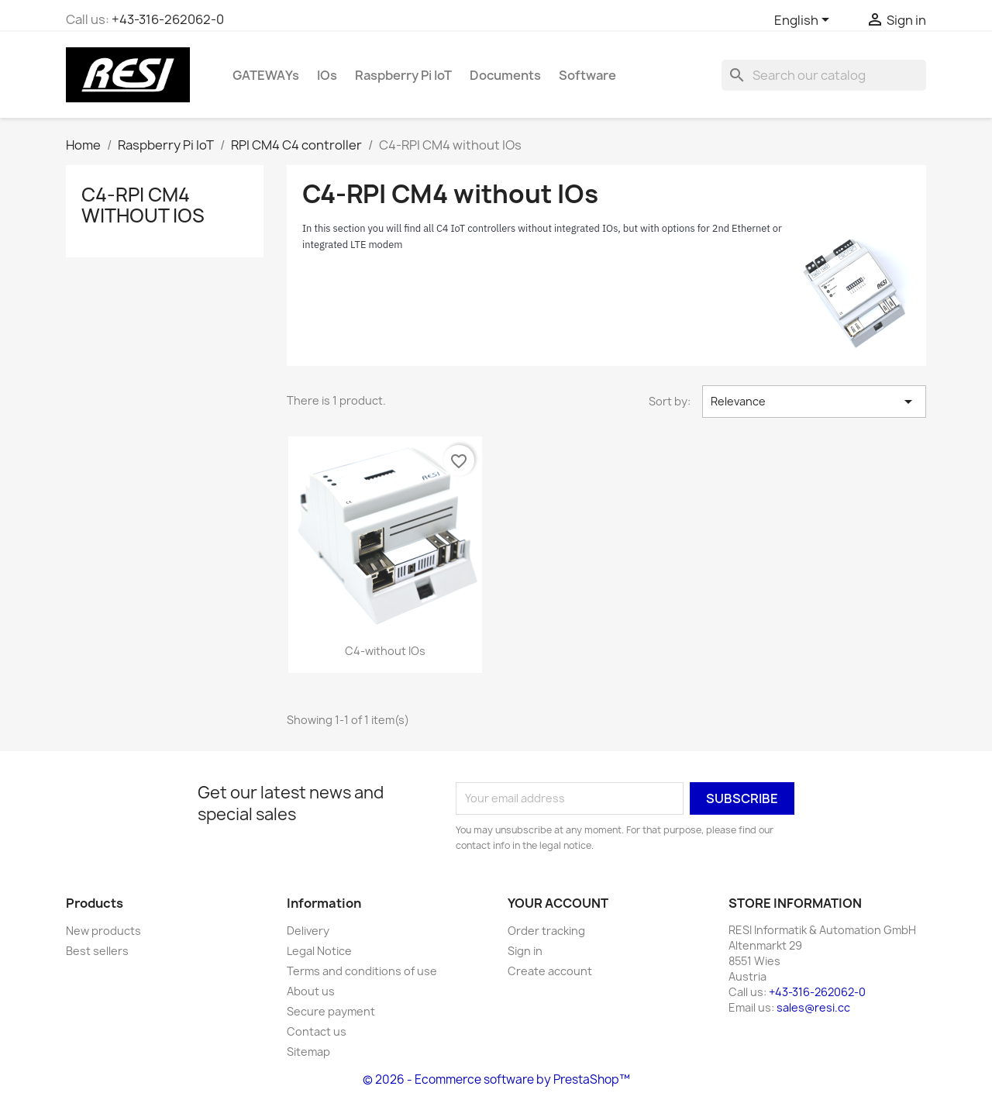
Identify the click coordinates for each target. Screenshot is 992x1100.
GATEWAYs (265, 75)
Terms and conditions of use (362, 971)
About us (311, 991)
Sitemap (308, 1051)
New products (103, 930)
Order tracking (546, 930)
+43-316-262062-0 (168, 19)
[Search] (824, 75)
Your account (558, 903)
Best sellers (97, 950)
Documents (505, 75)
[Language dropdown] (804, 21)
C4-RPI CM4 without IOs (143, 204)
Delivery (308, 930)
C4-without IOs (385, 650)
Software (587, 75)
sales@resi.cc (813, 1007)
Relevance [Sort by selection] (814, 401)
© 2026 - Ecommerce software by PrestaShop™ (496, 1079)
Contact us (316, 1031)
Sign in (525, 950)
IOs (327, 75)
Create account (550, 971)
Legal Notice (319, 950)
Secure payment (331, 1011)
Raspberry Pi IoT (403, 75)
